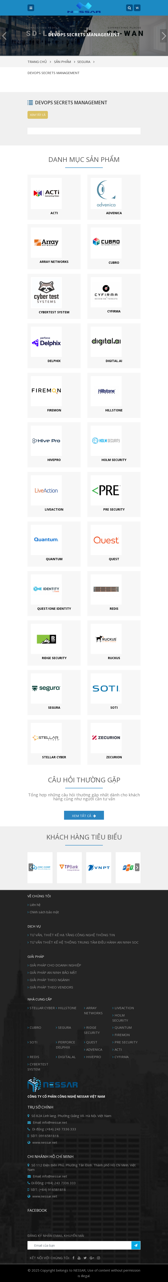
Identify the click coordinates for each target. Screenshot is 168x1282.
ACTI (118, 1049)
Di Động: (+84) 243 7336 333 (51, 1183)
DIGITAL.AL (67, 1057)
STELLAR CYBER (42, 1008)
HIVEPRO (93, 1057)
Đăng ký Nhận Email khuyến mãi (55, 1235)
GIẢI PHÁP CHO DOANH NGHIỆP (55, 965)
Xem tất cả (37, 115)
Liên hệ (35, 904)
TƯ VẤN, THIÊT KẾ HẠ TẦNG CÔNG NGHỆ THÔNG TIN (72, 935)
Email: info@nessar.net (47, 1122)
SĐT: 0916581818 (43, 1135)
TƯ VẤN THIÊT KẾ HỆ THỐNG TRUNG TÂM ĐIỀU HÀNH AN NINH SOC (84, 942)
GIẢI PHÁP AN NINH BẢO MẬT (53, 972)
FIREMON (122, 1034)
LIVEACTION (124, 1008)
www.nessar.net (42, 1142)
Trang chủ (37, 61)
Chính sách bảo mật (44, 912)
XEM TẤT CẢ (84, 815)
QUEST (91, 1042)
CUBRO (35, 1027)
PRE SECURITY (126, 1042)
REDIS (34, 1057)
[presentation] (31, 867)
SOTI (33, 1042)
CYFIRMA (122, 1057)
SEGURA (83, 61)
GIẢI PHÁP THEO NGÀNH (50, 980)
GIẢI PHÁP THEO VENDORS (51, 987)
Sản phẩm (62, 61)
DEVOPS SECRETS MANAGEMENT (53, 72)
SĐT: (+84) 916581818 (46, 1189)
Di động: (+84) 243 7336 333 (51, 1129)
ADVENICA (94, 1049)
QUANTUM (123, 1027)
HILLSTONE (67, 1008)
